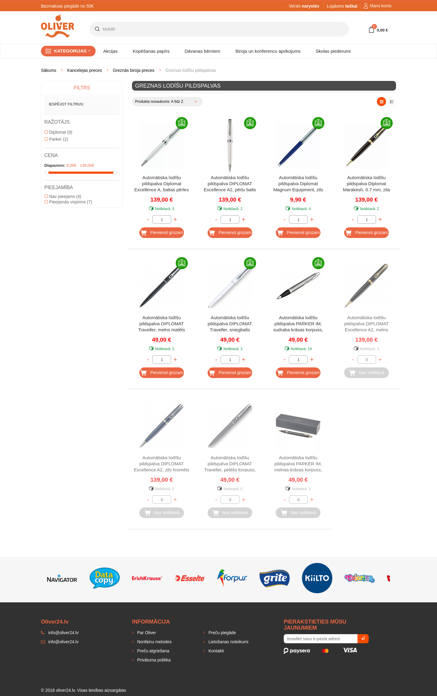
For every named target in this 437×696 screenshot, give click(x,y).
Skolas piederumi (333, 51)
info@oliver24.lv (60, 641)
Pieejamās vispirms (68, 201)
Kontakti (215, 650)
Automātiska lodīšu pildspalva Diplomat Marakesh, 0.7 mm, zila (366, 183)
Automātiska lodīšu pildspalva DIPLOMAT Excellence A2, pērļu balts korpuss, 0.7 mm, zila (230, 184)
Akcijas (110, 51)
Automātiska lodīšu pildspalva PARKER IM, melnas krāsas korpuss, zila (298, 464)
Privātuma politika (153, 660)
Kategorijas (72, 50)
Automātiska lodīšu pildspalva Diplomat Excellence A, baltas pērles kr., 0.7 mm (161, 184)
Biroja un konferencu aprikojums (267, 51)
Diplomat (58, 132)
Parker (56, 139)
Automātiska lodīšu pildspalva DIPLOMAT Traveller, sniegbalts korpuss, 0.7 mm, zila (230, 324)
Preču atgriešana (152, 650)
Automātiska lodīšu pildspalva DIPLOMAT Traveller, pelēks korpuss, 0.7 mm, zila (230, 464)
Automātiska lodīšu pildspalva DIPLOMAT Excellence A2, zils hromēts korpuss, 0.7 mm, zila (161, 464)
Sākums (48, 70)
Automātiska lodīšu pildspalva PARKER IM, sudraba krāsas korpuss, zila (298, 324)
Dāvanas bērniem (202, 51)
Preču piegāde (221, 632)
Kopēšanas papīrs (151, 51)
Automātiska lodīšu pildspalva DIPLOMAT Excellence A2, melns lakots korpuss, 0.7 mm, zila (366, 324)
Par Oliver (146, 632)
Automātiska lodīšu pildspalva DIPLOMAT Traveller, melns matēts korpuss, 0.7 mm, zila (161, 324)
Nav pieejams (63, 196)
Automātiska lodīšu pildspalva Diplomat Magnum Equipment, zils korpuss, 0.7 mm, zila (298, 184)
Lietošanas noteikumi (227, 641)
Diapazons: (54, 165)
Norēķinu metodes (154, 641)
